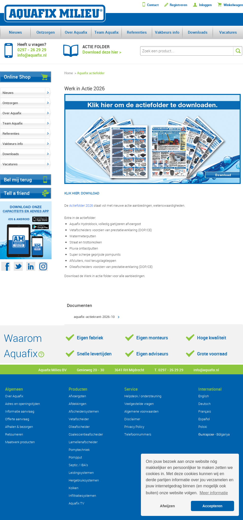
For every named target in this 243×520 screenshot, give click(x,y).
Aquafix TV (76, 503)
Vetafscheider (79, 419)
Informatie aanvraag (19, 411)
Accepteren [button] (212, 506)
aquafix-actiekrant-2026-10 (94, 316)
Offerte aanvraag (17, 419)
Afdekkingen (77, 403)
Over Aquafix (76, 32)
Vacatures (228, 32)
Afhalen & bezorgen (19, 426)
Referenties (137, 32)
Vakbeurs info (167, 32)
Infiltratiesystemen (82, 495)
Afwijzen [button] (167, 506)
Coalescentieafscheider (86, 434)
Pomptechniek (79, 449)
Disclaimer (132, 419)
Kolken (73, 488)
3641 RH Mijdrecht (129, 369)
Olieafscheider (79, 426)
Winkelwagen (233, 5)
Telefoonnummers (137, 434)
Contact (153, 5)
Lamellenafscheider (83, 442)
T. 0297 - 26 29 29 (168, 369)
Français (204, 411)
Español (204, 419)
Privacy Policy (134, 426)
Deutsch (204, 403)
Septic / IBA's (78, 465)
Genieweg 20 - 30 (90, 369)
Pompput (75, 457)
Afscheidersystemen (84, 411)
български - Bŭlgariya (214, 434)
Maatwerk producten (20, 442)
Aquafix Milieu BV (52, 369)
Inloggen (205, 5)
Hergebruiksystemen (84, 480)
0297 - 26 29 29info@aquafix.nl (31, 52)
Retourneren (14, 434)
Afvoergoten (77, 396)
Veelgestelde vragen (139, 403)
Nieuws (15, 32)
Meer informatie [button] (214, 493)
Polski (202, 426)
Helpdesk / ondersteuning (142, 396)
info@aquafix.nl (206, 369)
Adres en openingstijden (22, 403)
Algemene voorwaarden (141, 411)
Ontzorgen (46, 32)
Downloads (198, 32)
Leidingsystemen (81, 472)
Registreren (178, 5)
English (203, 396)
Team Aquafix (106, 32)
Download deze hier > (101, 52)
